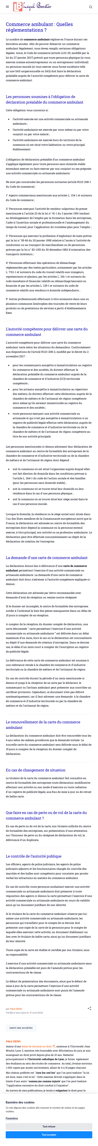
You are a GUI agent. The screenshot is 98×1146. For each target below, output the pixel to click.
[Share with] (89, 1009)
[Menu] (9, 6)
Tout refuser (49, 1126)
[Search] (89, 6)
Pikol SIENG (16, 1008)
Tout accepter (49, 1134)
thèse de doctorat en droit (36, 1046)
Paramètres (12, 1118)
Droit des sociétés (21, 1028)
